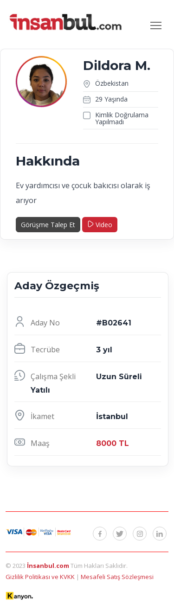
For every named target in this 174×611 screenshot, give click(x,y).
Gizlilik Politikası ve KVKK (41, 577)
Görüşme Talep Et (48, 224)
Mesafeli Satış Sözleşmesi (117, 577)
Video (99, 224)
